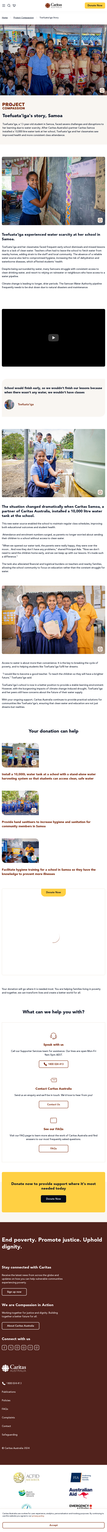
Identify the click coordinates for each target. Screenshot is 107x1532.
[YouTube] (30, 1347)
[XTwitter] (10, 1347)
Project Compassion (23, 18)
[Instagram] (17, 1347)
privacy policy (38, 1516)
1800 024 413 (12, 1383)
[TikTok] (36, 1347)
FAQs (5, 1409)
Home (5, 18)
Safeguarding (9, 1435)
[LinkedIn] (23, 1347)
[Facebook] (4, 1347)
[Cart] (14, 5)
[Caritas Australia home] (53, 1368)
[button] (102, 90)
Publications (9, 1392)
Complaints (8, 1418)
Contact (6, 1426)
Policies (6, 1400)
